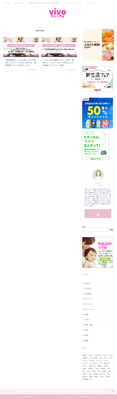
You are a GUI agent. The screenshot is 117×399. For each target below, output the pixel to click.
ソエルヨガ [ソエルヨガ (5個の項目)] (91, 360)
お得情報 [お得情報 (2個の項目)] (85, 357)
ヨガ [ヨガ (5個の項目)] (101, 363)
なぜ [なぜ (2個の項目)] (101, 357)
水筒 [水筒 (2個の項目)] (99, 371)
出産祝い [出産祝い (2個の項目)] (106, 365)
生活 (86, 330)
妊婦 (86, 314)
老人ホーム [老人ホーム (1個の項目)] (102, 373)
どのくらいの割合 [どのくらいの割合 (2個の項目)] (93, 357)
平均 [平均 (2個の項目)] (84, 371)
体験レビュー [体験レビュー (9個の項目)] (107, 363)
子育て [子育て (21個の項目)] (97, 368)
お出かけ (88, 288)
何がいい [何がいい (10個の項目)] (85, 365)
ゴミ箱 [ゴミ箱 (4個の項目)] (110, 357)
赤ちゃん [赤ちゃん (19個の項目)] (102, 376)
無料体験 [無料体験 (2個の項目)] (104, 371)
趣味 (86, 340)
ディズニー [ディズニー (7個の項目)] (99, 360)
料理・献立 (89, 325)
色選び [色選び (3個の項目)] (96, 376)
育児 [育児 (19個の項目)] (108, 373)
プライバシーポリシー (72, 3)
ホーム (7, 3)
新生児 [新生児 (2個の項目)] (94, 371)
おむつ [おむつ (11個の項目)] (111, 355)
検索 (83, 227)
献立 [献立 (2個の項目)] (110, 371)
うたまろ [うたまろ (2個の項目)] (105, 355)
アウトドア (89, 299)
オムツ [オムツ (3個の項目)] (105, 357)
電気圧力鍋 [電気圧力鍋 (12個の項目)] (85, 379)
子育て (87, 319)
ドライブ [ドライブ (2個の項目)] (106, 360)
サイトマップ (91, 3)
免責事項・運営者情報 (26, 396)
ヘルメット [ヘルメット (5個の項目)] (85, 363)
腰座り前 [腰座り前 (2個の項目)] (85, 376)
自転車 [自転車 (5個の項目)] (90, 376)
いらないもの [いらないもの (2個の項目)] (98, 355)
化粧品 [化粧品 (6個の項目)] (84, 368)
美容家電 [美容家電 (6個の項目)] (96, 373)
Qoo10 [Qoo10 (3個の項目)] (84, 355)
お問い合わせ (20, 3)
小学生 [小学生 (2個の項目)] (108, 368)
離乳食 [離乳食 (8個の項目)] (107, 376)
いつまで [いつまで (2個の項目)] (90, 355)
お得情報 (88, 294)
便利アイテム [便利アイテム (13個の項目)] (92, 365)
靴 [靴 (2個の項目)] (90, 379)
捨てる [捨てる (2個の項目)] (88, 371)
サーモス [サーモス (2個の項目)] (85, 360)
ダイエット (89, 304)
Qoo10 (87, 283)
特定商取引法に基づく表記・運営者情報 (44, 3)
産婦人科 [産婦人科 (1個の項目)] (85, 373)
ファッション (90, 309)
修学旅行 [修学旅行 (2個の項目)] (100, 365)
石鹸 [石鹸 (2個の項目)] (90, 373)
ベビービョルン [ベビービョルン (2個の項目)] (93, 363)
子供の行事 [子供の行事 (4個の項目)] (90, 368)
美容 (86, 335)
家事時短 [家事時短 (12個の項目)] (103, 368)
